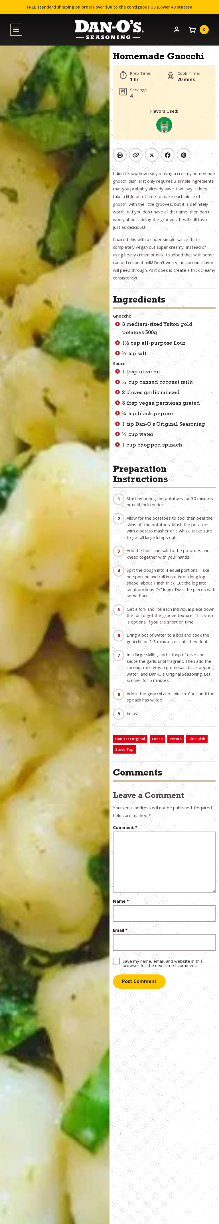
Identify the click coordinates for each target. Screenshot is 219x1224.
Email (120, 930)
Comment (125, 827)
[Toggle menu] (16, 30)
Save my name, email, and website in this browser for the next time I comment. (163, 963)
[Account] (176, 29)
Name (121, 901)
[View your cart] (198, 29)
